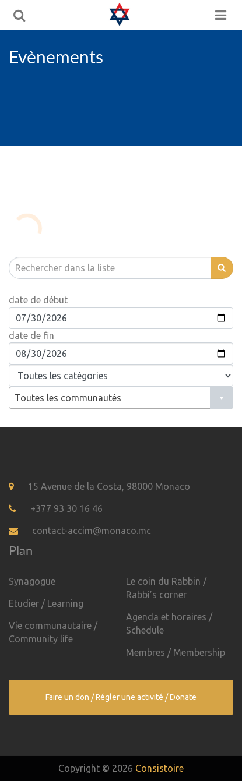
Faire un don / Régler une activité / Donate (121, 697)
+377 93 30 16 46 (66, 508)
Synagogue (32, 581)
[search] (110, 268)
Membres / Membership (175, 652)
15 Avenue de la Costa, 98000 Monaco (109, 486)
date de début (38, 300)
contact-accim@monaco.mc (91, 530)
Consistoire (159, 768)
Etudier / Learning (46, 603)
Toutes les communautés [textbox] (68, 398)
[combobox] (121, 398)
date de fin (31, 335)
